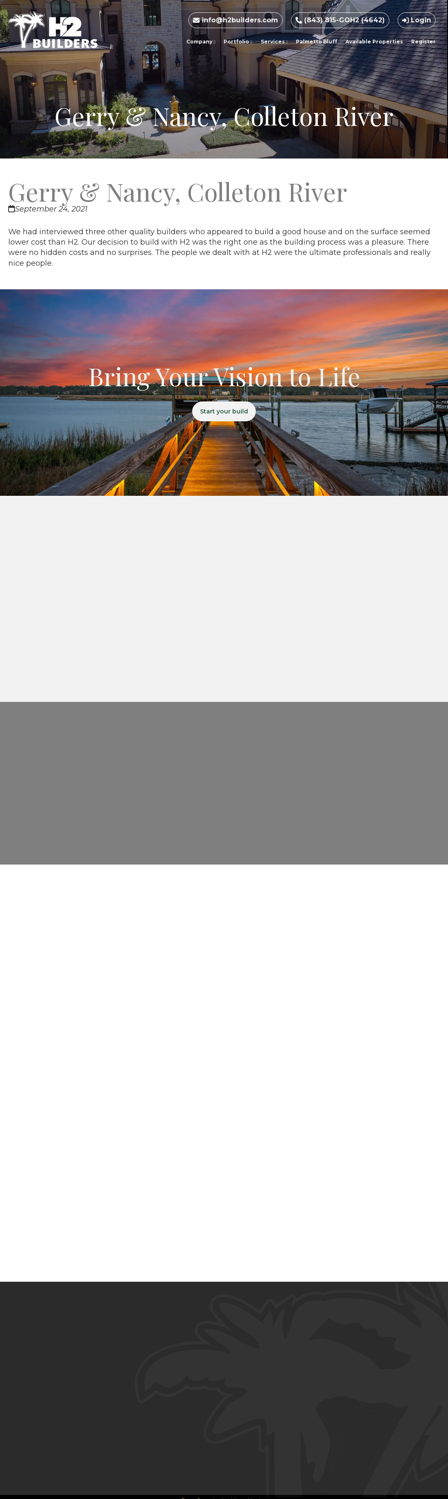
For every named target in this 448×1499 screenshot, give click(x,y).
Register (423, 41)
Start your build (224, 412)
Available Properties (374, 41)
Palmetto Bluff (316, 41)
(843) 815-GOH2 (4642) (340, 20)
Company (200, 41)
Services (274, 41)
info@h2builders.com (235, 20)
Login (416, 20)
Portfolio (238, 41)
